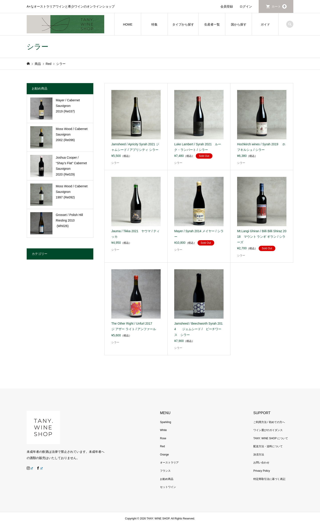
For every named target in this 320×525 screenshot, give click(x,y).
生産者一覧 (212, 24)
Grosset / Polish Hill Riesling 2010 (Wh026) (69, 220)
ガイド (265, 24)
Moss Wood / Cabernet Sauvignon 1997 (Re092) (72, 191)
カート (279, 6)
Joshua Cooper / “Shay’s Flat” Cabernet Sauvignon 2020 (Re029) (71, 166)
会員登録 (226, 6)
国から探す (238, 24)
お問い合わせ (261, 462)
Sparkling (165, 422)
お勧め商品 (166, 479)
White (163, 430)
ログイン (246, 6)
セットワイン (168, 487)
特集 (154, 24)
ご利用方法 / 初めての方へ (269, 422)
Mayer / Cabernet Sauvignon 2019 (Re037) (68, 105)
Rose (163, 438)
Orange (164, 454)
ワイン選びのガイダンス (268, 430)
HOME (127, 24)
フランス (165, 470)
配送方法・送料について (268, 446)
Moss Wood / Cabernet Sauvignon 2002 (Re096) (72, 134)
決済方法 (258, 454)
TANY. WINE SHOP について (270, 438)
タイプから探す (183, 24)
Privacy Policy (261, 470)
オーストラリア (169, 462)
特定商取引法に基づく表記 (269, 479)
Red (162, 446)
